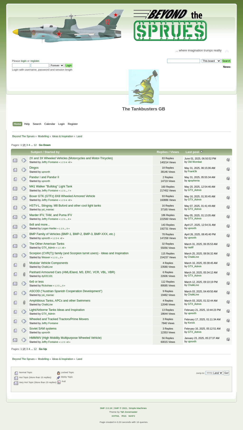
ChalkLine (193, 256)
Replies (162, 152)
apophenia (194, 180)
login (24, 60)
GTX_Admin (194, 190)
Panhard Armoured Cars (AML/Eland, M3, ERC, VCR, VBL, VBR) (72, 272)
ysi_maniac (48, 209)
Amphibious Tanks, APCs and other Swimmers (59, 300)
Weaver (46, 257)
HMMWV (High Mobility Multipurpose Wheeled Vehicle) (65, 337)
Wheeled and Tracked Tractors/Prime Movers (59, 319)
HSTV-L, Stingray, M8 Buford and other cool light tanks (65, 205)
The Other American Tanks (46, 243)
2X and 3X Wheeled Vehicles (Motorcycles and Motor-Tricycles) (71, 158)
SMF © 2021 (120, 408)
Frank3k (192, 171)
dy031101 (47, 276)
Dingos (34, 167)
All (69, 162)
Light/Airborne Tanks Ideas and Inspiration (57, 310)
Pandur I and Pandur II (44, 177)
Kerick (191, 322)
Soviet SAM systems (42, 328)
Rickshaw (47, 285)
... (32, 145)
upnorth (46, 171)
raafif (190, 247)
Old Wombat (195, 161)
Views (174, 152)
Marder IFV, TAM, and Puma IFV (50, 215)
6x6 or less (36, 281)
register (34, 60)
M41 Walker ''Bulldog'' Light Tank (50, 186)
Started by (52, 152)
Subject (36, 152)
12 (35, 145)
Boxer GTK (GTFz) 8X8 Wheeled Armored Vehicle (62, 196)
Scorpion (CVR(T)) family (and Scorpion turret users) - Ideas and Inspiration (79, 253)
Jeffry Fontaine (50, 162)
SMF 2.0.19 (106, 408)
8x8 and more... (39, 224)
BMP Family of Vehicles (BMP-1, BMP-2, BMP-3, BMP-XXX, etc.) (72, 234)
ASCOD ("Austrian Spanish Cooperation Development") (66, 291)
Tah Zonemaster (128, 412)
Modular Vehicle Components (48, 263)
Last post (194, 152)
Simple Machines (138, 408)
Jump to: (200, 373)
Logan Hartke (49, 228)
